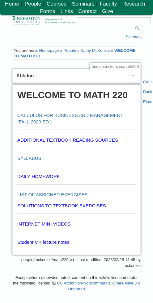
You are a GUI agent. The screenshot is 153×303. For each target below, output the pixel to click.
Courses (56, 4)
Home (12, 4)
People (69, 50)
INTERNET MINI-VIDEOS (43, 223)
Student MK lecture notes (43, 242)
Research (133, 4)
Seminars (83, 4)
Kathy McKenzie (95, 50)
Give (107, 11)
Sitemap (133, 37)
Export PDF (148, 101)
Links (67, 11)
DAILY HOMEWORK (38, 176)
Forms (47, 11)
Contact (87, 11)
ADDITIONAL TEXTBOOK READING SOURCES (67, 140)
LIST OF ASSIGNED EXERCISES (52, 194)
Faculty (108, 4)
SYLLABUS (29, 158)
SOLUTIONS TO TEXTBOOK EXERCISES (61, 205)
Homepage (49, 50)
